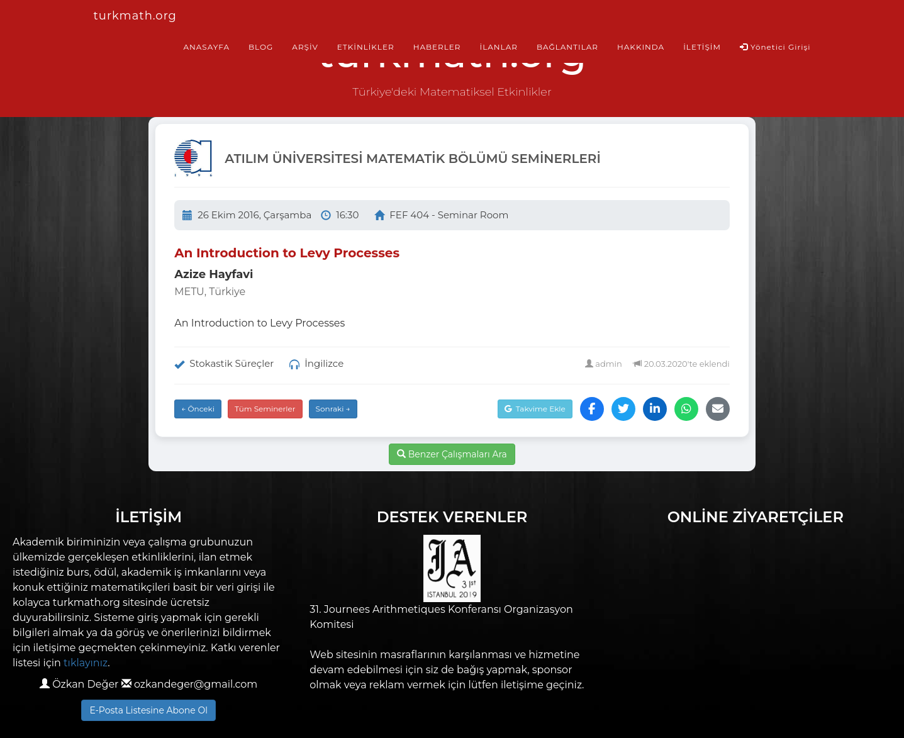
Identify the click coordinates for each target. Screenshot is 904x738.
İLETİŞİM (702, 47)
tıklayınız (86, 663)
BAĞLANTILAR (567, 47)
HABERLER (437, 47)
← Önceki (198, 408)
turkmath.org (135, 16)
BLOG (260, 47)
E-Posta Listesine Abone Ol (148, 710)
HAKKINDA (640, 47)
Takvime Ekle (535, 408)
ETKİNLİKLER (365, 47)
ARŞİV (305, 47)
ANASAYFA (206, 47)
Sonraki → (333, 408)
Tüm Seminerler (265, 408)
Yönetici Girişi (775, 47)
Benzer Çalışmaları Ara (452, 454)
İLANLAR (499, 47)
